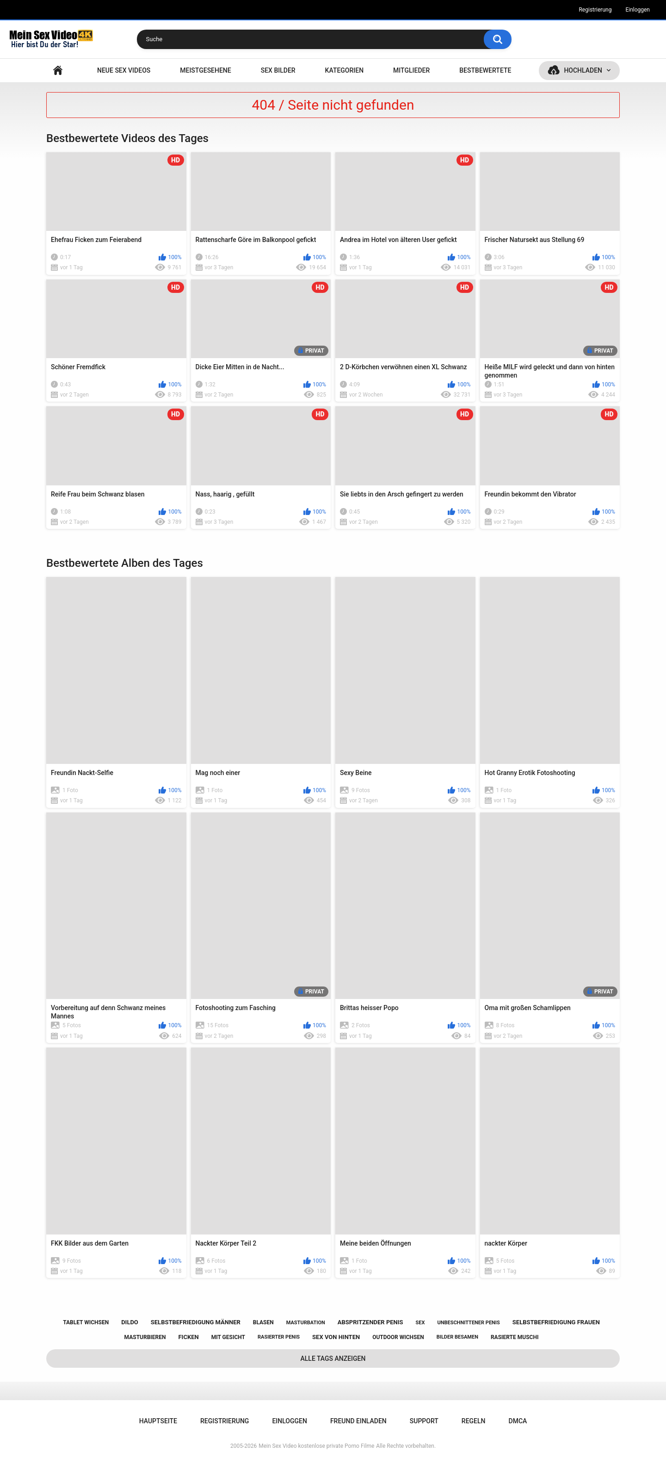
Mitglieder (411, 70)
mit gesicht (228, 1337)
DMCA (518, 1421)
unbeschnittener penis (468, 1323)
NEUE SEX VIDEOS (123, 70)
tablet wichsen (86, 1322)
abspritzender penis (370, 1322)
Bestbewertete (485, 70)
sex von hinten (336, 1337)
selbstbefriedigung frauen (556, 1322)
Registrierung (595, 9)
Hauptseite (57, 70)
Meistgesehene (205, 70)
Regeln (474, 1421)
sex (420, 1323)
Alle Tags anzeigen (333, 1358)
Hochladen (583, 70)
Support (424, 1421)
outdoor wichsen (398, 1337)
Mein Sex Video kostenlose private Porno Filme (316, 1446)
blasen (263, 1322)
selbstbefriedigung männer (195, 1322)
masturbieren (145, 1337)
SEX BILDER (278, 70)
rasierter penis (279, 1337)
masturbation (305, 1323)
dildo (129, 1322)
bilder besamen (457, 1337)
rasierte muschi (515, 1337)
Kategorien (344, 70)
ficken (188, 1337)
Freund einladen (358, 1421)
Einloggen (637, 9)
